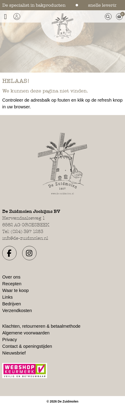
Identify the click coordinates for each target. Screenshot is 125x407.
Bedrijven (11, 303)
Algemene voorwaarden (26, 332)
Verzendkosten (17, 310)
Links (7, 297)
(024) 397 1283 (27, 231)
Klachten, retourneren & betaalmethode (41, 326)
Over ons (11, 277)
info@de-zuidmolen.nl (25, 238)
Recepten (12, 283)
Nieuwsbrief (14, 352)
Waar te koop (15, 290)
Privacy (9, 339)
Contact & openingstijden (27, 346)
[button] (16, 16)
